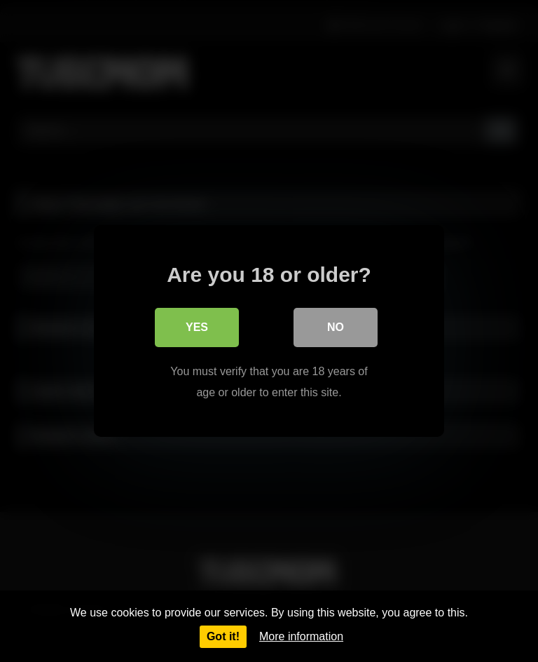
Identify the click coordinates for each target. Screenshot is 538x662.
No (335, 327)
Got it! (223, 636)
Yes (197, 327)
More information (301, 636)
